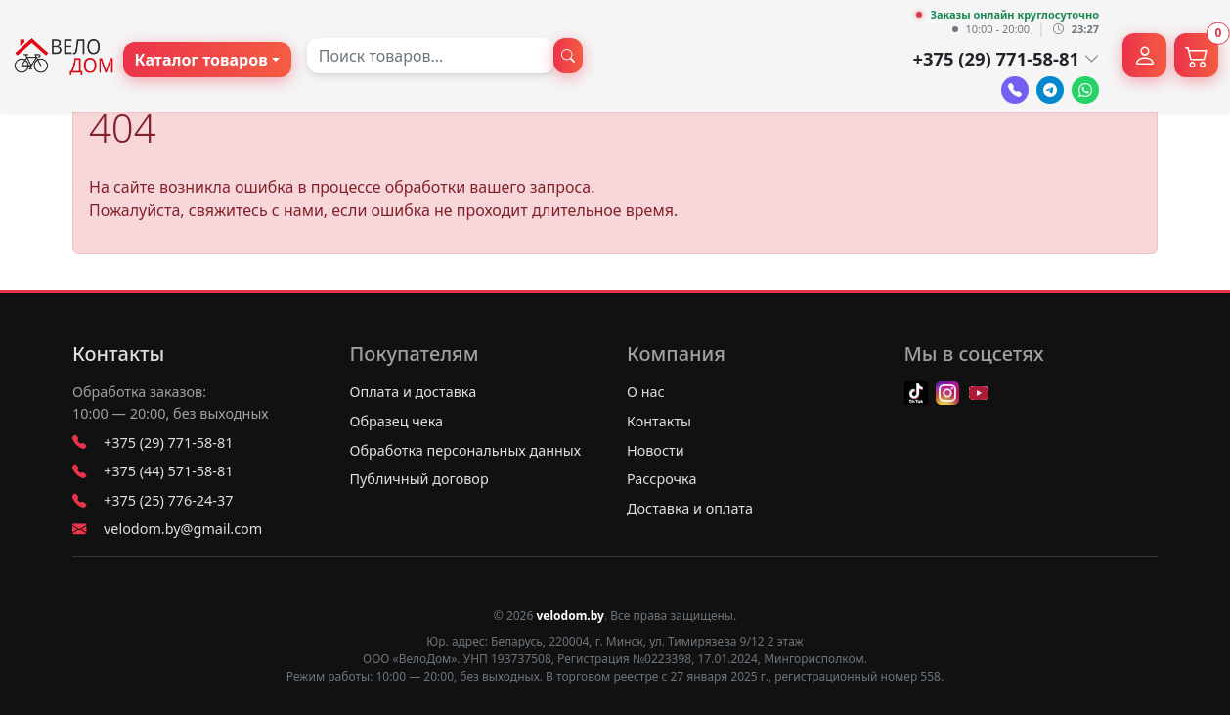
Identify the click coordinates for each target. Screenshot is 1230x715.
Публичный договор (419, 478)
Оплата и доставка (413, 391)
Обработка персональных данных (466, 450)
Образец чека (397, 421)
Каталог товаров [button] (201, 59)
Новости (655, 450)
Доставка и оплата (690, 508)
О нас (646, 391)
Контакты (118, 354)
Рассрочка (661, 478)
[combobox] (430, 55)
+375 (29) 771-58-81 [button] (1005, 58)
